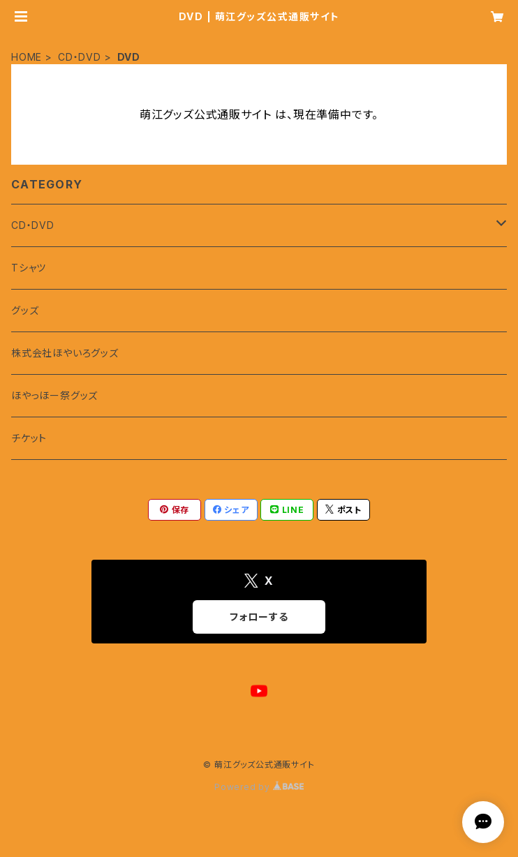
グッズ (24, 310)
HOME (26, 57)
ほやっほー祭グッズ (54, 395)
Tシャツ (28, 268)
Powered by (259, 787)
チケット (29, 438)
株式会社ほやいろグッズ (65, 353)
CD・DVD (79, 57)
